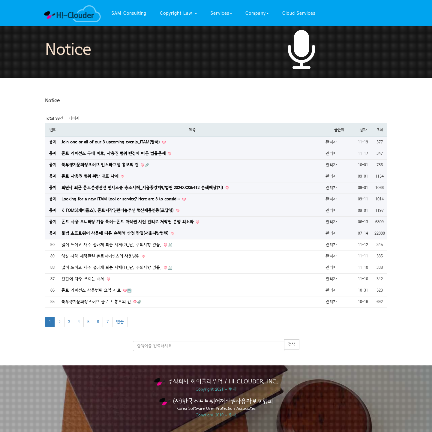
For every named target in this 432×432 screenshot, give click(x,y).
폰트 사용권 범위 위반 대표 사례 (91, 176)
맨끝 (120, 322)
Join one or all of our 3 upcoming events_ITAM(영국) (111, 142)
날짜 (363, 130)
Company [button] (257, 13)
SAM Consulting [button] (129, 13)
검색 (292, 344)
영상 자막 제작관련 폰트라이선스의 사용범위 (101, 256)
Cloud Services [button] (298, 13)
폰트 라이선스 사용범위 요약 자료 (92, 290)
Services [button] (221, 13)
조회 (379, 130)
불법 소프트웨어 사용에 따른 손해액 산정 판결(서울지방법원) (116, 233)
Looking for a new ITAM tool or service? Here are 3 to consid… (122, 199)
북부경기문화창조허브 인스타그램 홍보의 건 (101, 165)
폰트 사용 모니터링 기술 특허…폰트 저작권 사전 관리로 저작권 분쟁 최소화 (128, 222)
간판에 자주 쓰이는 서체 (84, 279)
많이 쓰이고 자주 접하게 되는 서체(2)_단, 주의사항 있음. (112, 245)
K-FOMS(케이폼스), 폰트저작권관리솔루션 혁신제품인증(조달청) (118, 210)
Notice (68, 49)
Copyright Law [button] (178, 13)
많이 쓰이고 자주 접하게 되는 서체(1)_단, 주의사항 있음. (112, 268)
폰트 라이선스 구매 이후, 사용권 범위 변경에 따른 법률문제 (114, 154)
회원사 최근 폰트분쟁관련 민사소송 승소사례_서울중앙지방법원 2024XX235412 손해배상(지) (143, 188)
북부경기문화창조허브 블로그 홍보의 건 (97, 302)
